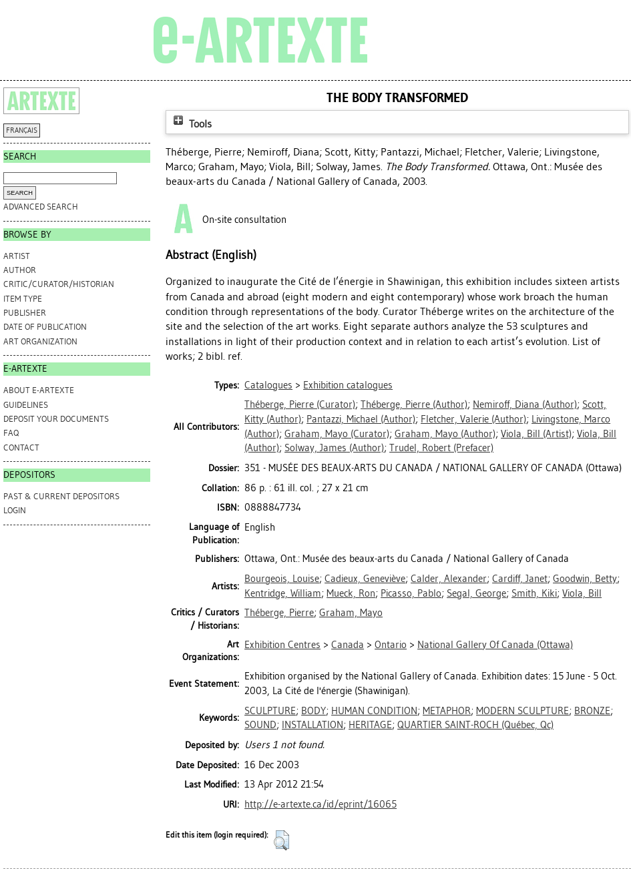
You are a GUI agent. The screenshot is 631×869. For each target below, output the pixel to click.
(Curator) (299, 404)
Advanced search (40, 207)
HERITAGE (370, 725)
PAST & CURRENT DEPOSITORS (61, 496)
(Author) (414, 404)
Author (19, 270)
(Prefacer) (441, 448)
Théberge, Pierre (279, 613)
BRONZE (592, 711)
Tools (191, 123)
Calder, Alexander (449, 579)
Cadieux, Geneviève (365, 579)
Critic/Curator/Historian (58, 284)
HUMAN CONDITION (374, 711)
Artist (16, 256)
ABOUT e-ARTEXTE (38, 390)
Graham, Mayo (351, 613)
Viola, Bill (582, 593)
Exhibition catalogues (348, 385)
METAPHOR (447, 711)
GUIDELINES (25, 405)
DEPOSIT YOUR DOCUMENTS (56, 419)
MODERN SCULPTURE (522, 711)
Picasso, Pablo (411, 593)
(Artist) (536, 434)
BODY (313, 711)
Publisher (24, 313)
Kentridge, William (282, 593)
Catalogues (268, 385)
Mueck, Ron (351, 593)
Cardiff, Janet (520, 579)
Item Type (22, 299)
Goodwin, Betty (585, 579)
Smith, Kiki (534, 593)
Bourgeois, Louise (281, 579)
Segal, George (476, 593)
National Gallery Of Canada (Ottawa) (495, 645)
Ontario (391, 645)
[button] (281, 840)
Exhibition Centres (282, 645)
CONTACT (21, 448)
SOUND (260, 725)
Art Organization (40, 341)
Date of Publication (45, 327)
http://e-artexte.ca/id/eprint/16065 (320, 804)
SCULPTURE (270, 711)
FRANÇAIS (21, 130)
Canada (347, 645)
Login (14, 510)
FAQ (11, 433)
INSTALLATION (312, 725)
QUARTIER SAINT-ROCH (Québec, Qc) (475, 725)
